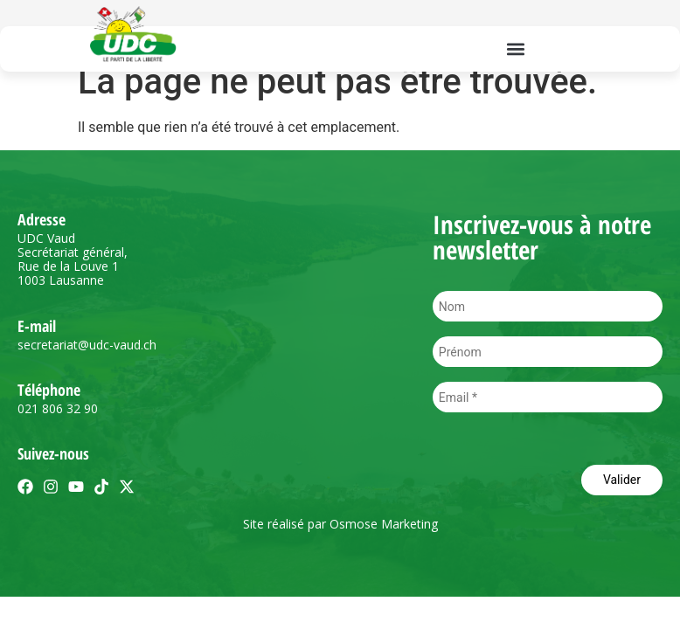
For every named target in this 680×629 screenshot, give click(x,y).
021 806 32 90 (57, 408)
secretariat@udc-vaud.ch (86, 344)
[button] (515, 48)
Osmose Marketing (384, 523)
